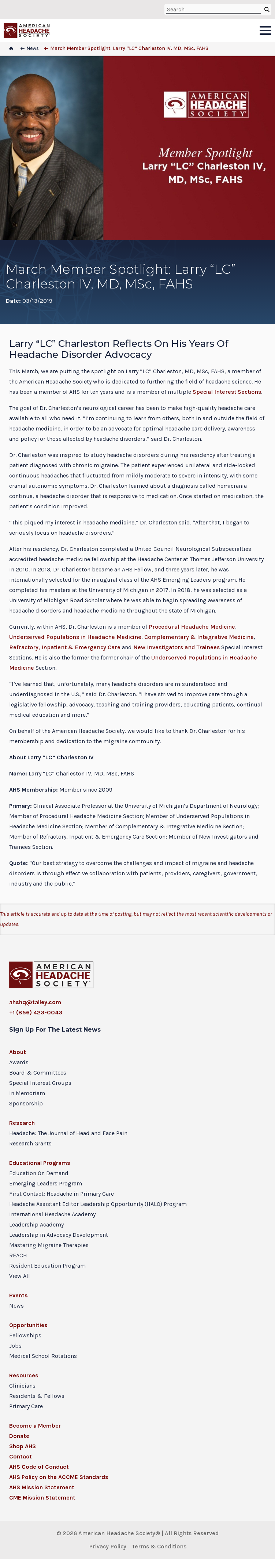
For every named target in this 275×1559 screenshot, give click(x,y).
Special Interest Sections (227, 391)
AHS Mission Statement (41, 1487)
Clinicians (22, 1385)
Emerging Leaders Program (45, 1183)
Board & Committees (37, 1072)
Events (18, 1295)
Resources (23, 1375)
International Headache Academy (52, 1214)
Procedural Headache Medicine (192, 626)
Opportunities (28, 1325)
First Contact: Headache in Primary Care (61, 1193)
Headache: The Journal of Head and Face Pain (68, 1133)
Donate (19, 1435)
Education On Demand (38, 1173)
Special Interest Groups (40, 1082)
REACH (18, 1255)
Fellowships (25, 1335)
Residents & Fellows (36, 1395)
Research (22, 1122)
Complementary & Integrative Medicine (199, 636)
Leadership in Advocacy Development (58, 1234)
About (17, 1052)
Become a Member (35, 1425)
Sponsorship (26, 1103)
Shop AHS (22, 1446)
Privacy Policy (107, 1546)
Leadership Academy (36, 1224)
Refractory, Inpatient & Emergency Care (64, 647)
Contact (20, 1456)
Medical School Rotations (43, 1355)
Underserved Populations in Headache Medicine (75, 636)
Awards (19, 1062)
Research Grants (30, 1143)
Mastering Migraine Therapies (49, 1245)
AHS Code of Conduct (39, 1466)
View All (19, 1275)
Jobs (15, 1345)
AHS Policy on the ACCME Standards (58, 1476)
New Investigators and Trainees (176, 647)
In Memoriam (27, 1093)
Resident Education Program (47, 1265)
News (16, 1305)
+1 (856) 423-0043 (35, 1012)
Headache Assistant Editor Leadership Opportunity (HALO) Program (98, 1203)
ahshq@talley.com (35, 1002)
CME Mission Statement (42, 1497)
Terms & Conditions (159, 1546)
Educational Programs (39, 1162)
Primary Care (26, 1406)
